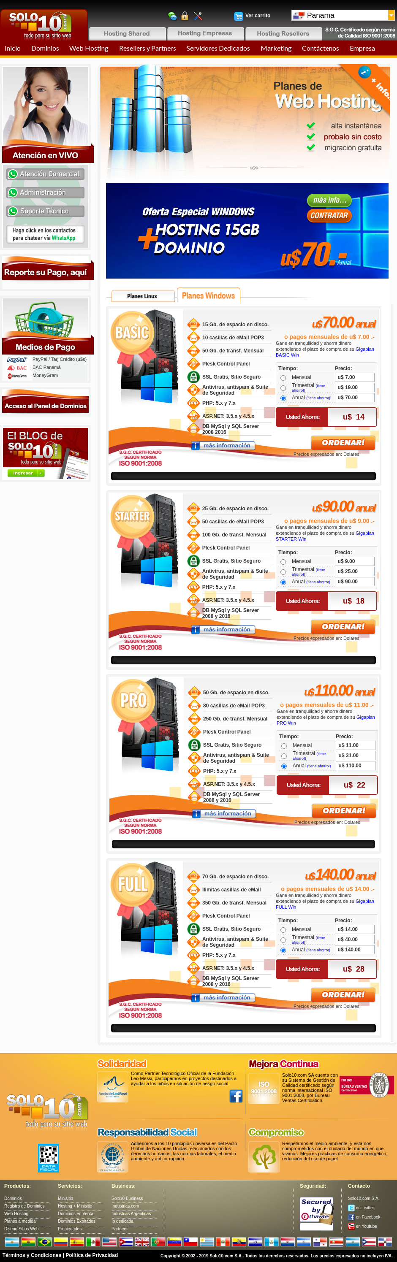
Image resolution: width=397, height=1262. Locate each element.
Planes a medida (20, 1221)
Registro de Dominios (24, 1206)
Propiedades (70, 1229)
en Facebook (364, 1217)
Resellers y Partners (147, 48)
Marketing (276, 48)
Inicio (13, 48)
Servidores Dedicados (218, 48)
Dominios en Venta (75, 1213)
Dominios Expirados (76, 1221)
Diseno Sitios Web (21, 1229)
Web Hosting (89, 48)
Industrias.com (125, 1206)
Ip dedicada (122, 1221)
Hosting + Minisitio (75, 1206)
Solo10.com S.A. (363, 1198)
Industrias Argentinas (131, 1213)
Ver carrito (257, 16)
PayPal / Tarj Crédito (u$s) (60, 359)
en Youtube (362, 1226)
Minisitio (65, 1198)
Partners (119, 1229)
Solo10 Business (127, 1198)
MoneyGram (45, 375)
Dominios (45, 48)
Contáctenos (320, 48)
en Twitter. (361, 1207)
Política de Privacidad (91, 1255)
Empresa (362, 48)
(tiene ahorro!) (318, 398)
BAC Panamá (47, 367)
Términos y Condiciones (32, 1255)
